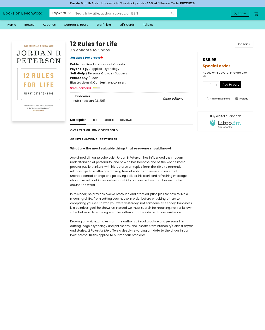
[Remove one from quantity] (205, 84)
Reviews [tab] (126, 120)
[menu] (132, 24)
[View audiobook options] (225, 121)
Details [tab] (109, 120)
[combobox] (61, 13)
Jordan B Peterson (87, 58)
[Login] (240, 13)
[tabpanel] (131, 187)
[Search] (173, 13)
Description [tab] (78, 120)
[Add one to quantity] (216, 84)
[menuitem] (11, 24)
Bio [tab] (95, 120)
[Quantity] (211, 84)
